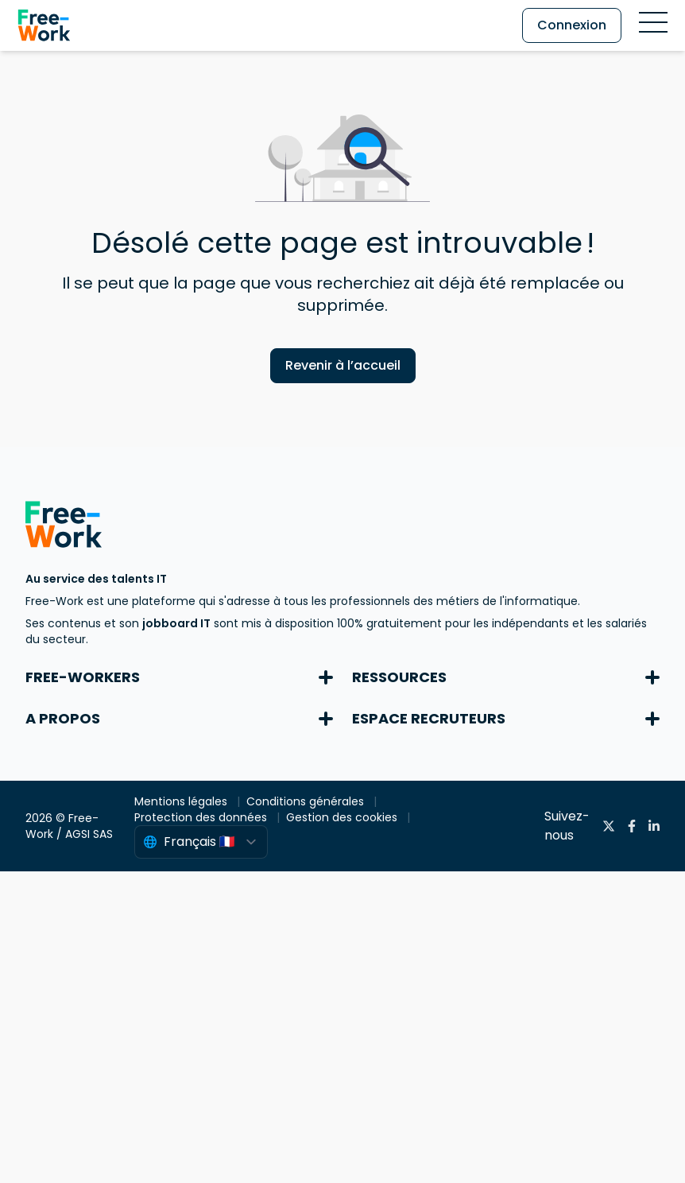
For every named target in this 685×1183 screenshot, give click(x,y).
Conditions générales (306, 801)
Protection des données (202, 817)
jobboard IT (176, 623)
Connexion (571, 25)
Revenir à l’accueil (343, 365)
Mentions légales (182, 801)
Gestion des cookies (343, 817)
